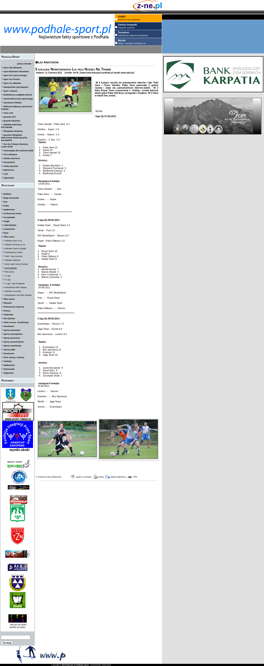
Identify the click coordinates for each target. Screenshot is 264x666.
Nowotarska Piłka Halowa (16, 287)
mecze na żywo (17, 624)
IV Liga (8, 280)
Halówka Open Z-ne (13, 241)
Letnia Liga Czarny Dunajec (16, 264)
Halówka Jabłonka (12, 260)
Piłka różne (9, 272)
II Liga (7, 276)
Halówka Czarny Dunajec (15, 248)
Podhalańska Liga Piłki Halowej (18, 295)
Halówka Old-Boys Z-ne (15, 245)
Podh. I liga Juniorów (14, 256)
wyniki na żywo (17, 627)
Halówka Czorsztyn (13, 291)
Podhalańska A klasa (13, 252)
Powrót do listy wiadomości (49, 477)
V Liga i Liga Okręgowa (15, 283)
